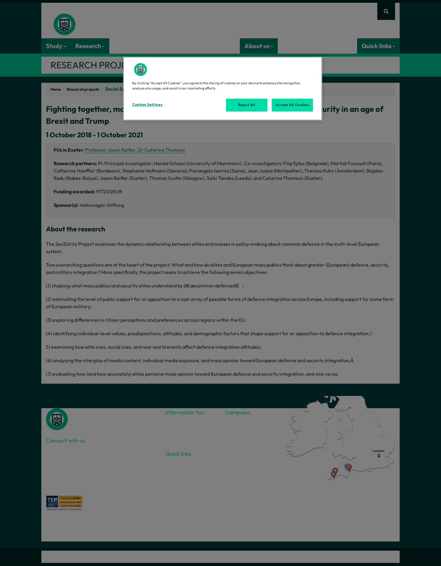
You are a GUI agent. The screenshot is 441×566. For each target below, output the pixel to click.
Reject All (246, 105)
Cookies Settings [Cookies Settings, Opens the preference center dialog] (147, 104)
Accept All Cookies (292, 105)
